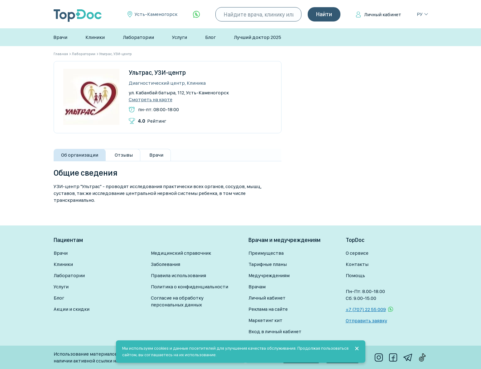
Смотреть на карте (150, 99)
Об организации (79, 155)
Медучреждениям (269, 275)
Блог (210, 37)
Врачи (60, 37)
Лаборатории (138, 37)
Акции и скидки (71, 309)
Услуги (179, 37)
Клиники (95, 37)
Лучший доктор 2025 (257, 37)
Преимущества (266, 253)
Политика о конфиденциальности (189, 287)
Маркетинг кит (265, 320)
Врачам (257, 287)
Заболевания (165, 264)
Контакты (357, 264)
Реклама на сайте (268, 309)
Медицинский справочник (181, 253)
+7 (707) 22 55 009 (366, 309)
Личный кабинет (382, 14)
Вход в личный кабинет (274, 331)
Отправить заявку (366, 321)
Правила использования (178, 275)
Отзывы (124, 155)
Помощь (355, 275)
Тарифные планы (267, 264)
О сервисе (357, 253)
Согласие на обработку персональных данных (177, 301)
